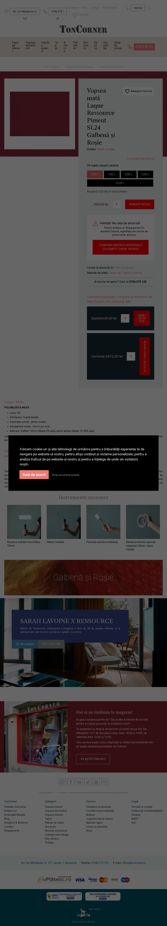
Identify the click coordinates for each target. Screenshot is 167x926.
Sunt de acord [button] (34, 474)
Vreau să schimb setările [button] (65, 475)
